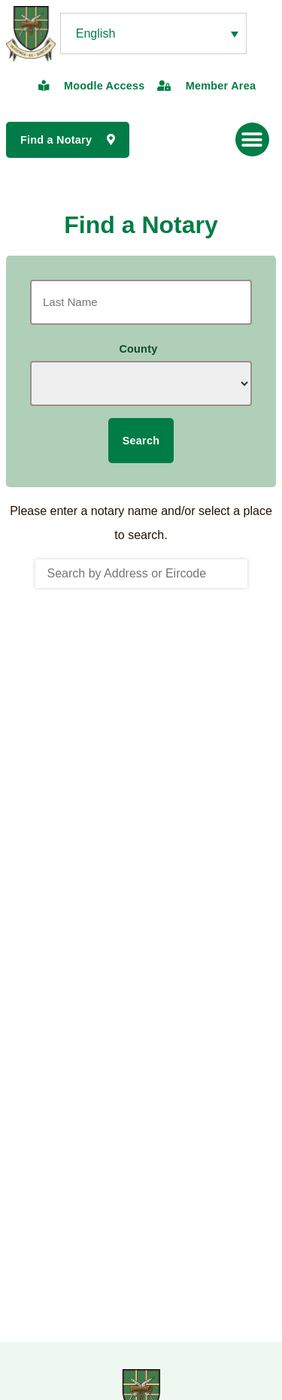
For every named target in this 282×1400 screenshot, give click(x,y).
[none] (153, 33)
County (138, 349)
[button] (252, 139)
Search (141, 441)
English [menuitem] (95, 33)
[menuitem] (153, 33)
